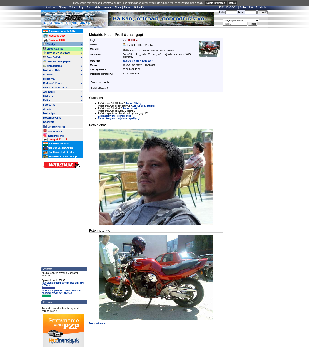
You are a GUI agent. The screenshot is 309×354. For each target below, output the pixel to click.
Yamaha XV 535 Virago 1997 (138, 60)
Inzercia (107, 7)
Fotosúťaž (49, 104)
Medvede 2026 (54, 36)
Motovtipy (49, 113)
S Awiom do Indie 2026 (59, 31)
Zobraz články (133, 103)
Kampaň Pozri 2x (56, 139)
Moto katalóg (63, 66)
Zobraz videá (130, 108)
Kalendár (139, 7)
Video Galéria (63, 48)
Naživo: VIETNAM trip (58, 148)
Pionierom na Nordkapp (60, 156)
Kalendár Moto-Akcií (55, 87)
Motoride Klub (63, 70)
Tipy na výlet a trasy (63, 53)
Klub (97, 7)
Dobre (232, 3)
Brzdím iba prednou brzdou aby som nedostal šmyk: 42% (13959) (61, 293)
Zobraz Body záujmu (143, 106)
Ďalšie (63, 100)
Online (243, 7)
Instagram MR (53, 135)
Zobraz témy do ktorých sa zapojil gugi (119, 118)
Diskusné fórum (63, 83)
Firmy (118, 7)
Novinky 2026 (54, 40)
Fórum (127, 7)
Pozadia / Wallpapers (57, 61)
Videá (72, 7)
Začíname (63, 92)
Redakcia (261, 7)
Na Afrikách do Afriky (58, 152)
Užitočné (63, 96)
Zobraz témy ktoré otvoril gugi (114, 116)
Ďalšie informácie (215, 3)
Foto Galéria (63, 57)
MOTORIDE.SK (54, 126)
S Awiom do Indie (56, 144)
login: (222, 12)
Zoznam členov (97, 323)
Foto (88, 7)
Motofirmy (49, 78)
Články (62, 7)
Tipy (81, 7)
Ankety (47, 109)
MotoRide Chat (52, 117)
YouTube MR (52, 131)
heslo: (241, 12)
